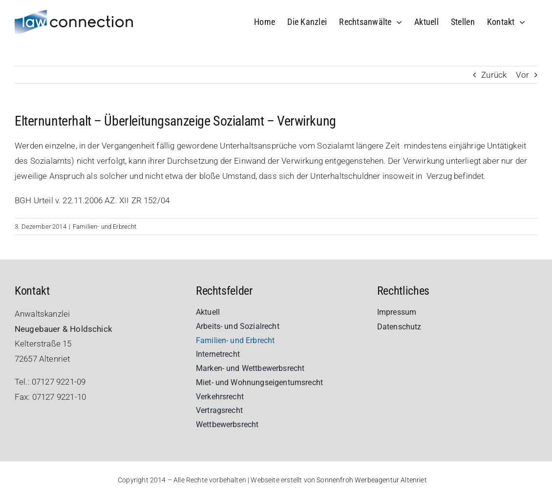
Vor (522, 75)
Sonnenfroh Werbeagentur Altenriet (372, 480)
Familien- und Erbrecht (105, 226)
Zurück (494, 75)
